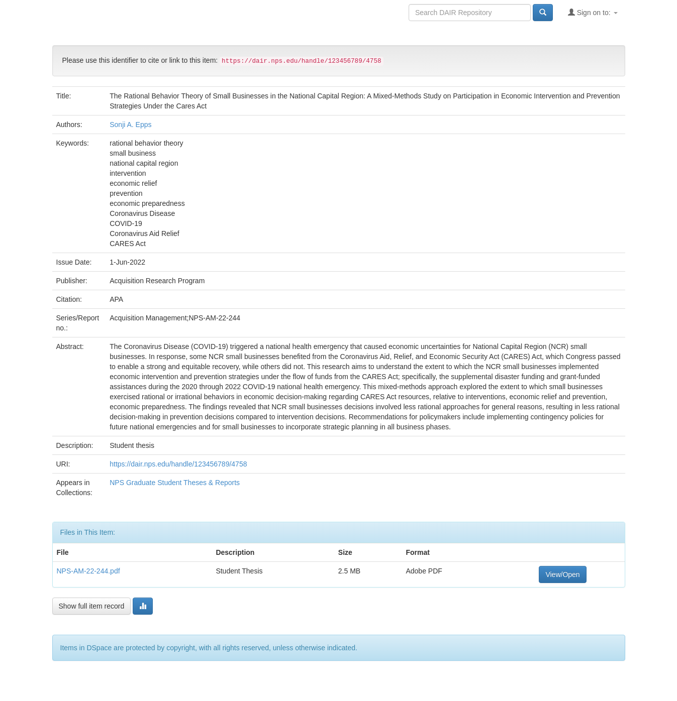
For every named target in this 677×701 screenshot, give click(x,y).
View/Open (562, 574)
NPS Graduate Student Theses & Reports (175, 483)
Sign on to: (593, 12)
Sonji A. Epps (130, 125)
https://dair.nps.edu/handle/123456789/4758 (178, 464)
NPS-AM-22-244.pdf (88, 571)
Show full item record (92, 606)
